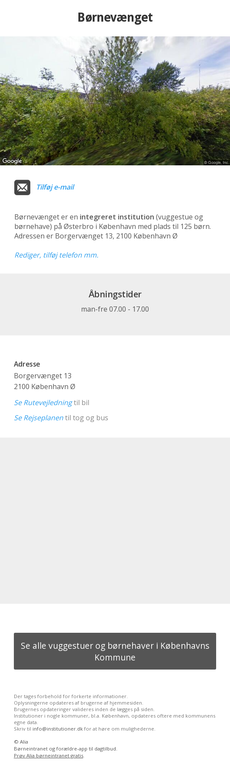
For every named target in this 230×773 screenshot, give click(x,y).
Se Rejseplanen (38, 417)
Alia (24, 741)
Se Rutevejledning (43, 402)
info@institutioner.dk (57, 728)
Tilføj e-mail (55, 187)
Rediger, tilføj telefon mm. (56, 255)
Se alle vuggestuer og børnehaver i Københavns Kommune (115, 651)
